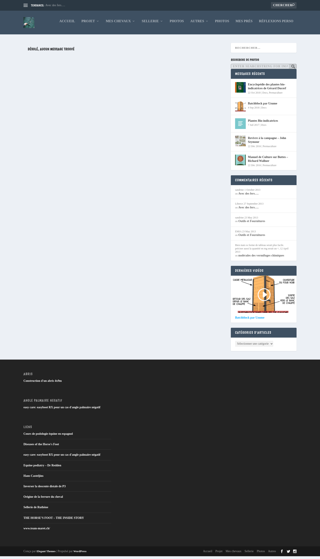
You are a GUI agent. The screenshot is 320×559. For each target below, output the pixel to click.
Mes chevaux (118, 24)
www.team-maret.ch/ (36, 531)
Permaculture (275, 95)
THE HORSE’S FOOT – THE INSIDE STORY (53, 520)
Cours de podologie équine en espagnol (48, 436)
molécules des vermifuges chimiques (261, 258)
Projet (88, 24)
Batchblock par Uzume (262, 106)
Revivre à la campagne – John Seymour (267, 142)
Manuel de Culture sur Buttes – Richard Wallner (268, 161)
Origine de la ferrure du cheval (43, 499)
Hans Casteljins (33, 478)
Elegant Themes (45, 554)
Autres (197, 24)
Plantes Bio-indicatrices (263, 123)
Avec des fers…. (55, 5)
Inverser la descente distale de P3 (44, 489)
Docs (265, 95)
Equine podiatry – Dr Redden (42, 468)
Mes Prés (244, 24)
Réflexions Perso (276, 24)
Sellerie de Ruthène (35, 510)
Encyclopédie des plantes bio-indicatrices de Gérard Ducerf (267, 89)
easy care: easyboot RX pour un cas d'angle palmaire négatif (61, 410)
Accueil (67, 24)
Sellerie (150, 24)
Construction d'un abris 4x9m (42, 383)
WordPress (79, 554)
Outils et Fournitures (251, 224)
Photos (177, 24)
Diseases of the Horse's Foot (41, 447)
